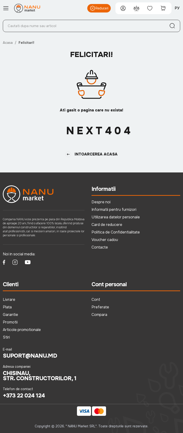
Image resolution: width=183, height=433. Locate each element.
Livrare (9, 299)
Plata (7, 307)
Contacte (100, 247)
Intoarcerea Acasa (91, 154)
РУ (177, 8)
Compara (99, 314)
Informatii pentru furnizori (114, 209)
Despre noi (101, 202)
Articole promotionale (22, 329)
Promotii (10, 322)
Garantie (10, 314)
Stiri (6, 337)
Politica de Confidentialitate (116, 232)
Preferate (100, 307)
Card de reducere (107, 224)
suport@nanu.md (30, 355)
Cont (96, 299)
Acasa (8, 43)
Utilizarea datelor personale (116, 217)
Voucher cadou (105, 239)
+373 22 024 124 (24, 395)
